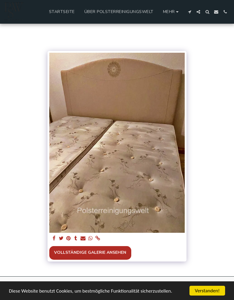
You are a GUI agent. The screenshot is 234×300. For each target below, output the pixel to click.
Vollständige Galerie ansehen (90, 252)
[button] (189, 12)
